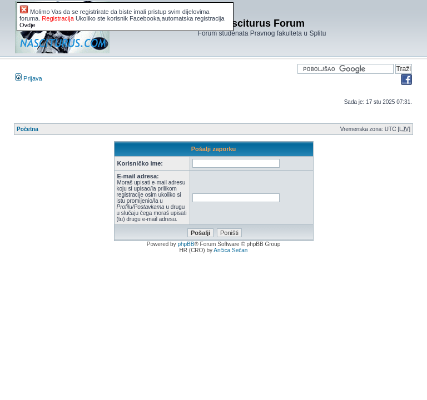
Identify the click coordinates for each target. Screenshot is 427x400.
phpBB (185, 244)
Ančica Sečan (230, 250)
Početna (27, 129)
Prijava (28, 78)
